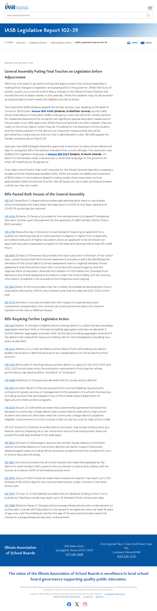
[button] (150, 8)
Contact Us (88, 596)
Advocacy (21, 42)
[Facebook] (69, 604)
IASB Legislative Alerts (61, 42)
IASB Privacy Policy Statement (67, 596)
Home (10, 42)
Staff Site (99, 596)
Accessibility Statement (115, 594)
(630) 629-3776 (126, 556)
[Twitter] (77, 604)
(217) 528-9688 (74, 554)
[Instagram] (84, 604)
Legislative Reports (38, 42)
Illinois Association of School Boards (20, 550)
